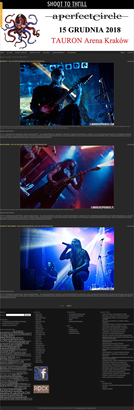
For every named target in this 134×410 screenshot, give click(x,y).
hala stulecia (26, 355)
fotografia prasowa (124, 134)
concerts (90, 134)
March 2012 (39, 361)
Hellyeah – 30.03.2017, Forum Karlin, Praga (115, 315)
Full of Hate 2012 (6, 135)
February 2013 (40, 345)
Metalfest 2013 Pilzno (18, 371)
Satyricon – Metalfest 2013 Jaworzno (114, 362)
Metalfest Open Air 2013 (8, 373)
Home (2, 52)
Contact (130, 52)
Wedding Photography (9, 325)
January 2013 (40, 347)
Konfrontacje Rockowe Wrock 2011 (11, 365)
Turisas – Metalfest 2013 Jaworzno (113, 371)
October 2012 (40, 352)
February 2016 (40, 321)
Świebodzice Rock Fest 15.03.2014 (112, 343)
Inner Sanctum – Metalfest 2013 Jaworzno (116, 373)
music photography (70, 135)
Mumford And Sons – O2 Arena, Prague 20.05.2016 (117, 324)
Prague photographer (96, 135)
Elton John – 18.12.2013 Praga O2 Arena (114, 347)
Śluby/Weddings (58, 52)
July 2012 (38, 354)
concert (66, 134)
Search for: (3, 315)
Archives (46, 52)
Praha (107, 135)
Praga (26, 380)
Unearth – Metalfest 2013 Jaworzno (114, 375)
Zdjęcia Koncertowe (31, 134)
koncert (40, 135)
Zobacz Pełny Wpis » (7, 131)
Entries (73, 329)
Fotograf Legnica (20, 352)
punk (29, 384)
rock (3, 385)
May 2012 (38, 358)
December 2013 (40, 334)
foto (96, 134)
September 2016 (41, 317)
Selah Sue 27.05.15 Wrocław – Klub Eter (115, 327)
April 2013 (39, 341)
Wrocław (12, 386)
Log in (71, 327)
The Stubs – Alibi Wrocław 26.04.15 (113, 333)
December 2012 (40, 349)
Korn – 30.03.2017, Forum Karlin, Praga (114, 314)
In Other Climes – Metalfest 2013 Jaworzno (116, 369)
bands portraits (49, 134)
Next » (69, 305)
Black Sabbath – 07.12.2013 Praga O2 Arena (115, 352)
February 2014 (40, 332)
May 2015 (38, 323)
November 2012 (40, 350)
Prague (85, 135)
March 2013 (39, 343)
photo (79, 135)
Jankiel (18, 357)
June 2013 (38, 338)
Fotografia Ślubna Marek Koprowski (14, 321)
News (70, 319)
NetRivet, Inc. (91, 408)
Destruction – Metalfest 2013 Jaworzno (115, 364)
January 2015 (40, 328)
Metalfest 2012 (8, 369)
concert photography (78, 134)
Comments (73, 331)
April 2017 (39, 314)
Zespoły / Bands (107, 388)
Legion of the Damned (43, 296)
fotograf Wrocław (12, 353)
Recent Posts (35, 52)
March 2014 (39, 330)
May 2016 (38, 319)
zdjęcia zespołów (120, 296)
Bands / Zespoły (21, 52)
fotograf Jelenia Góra (13, 351)
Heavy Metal (32, 135)
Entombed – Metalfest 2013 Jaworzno (114, 367)
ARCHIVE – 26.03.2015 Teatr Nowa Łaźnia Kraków (117, 335)
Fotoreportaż (73, 317)
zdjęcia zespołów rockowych (41, 137)
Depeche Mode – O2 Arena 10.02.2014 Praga (115, 345)
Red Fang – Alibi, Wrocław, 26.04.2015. (114, 329)
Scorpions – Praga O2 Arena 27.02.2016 (114, 326)
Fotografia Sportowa (76, 315)
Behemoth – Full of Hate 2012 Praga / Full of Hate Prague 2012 (22, 61)
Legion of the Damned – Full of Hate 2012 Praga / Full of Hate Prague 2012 (26, 226)
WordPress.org (74, 333)
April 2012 (39, 360)
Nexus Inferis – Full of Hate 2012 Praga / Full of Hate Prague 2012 (23, 144)
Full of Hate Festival (20, 135)
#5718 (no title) (107, 383)
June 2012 (38, 356)
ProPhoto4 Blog (80, 408)
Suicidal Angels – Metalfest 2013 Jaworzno (116, 366)
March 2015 (39, 327)
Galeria (10, 52)
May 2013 (38, 339)
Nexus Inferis (73, 217)
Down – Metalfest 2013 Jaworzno (113, 377)
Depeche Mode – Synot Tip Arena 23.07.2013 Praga (117, 360)
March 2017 (39, 315)
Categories (71, 52)
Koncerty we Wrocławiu (12, 362)
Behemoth (59, 134)
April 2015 (39, 325)
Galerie (104, 387)
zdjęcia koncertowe (117, 135)
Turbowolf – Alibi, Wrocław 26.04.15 (113, 331)
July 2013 (38, 336)
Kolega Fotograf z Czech (10, 323)
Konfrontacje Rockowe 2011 (23, 363)
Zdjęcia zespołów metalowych (19, 137)
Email (123, 52)
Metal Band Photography (53, 135)
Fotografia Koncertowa (14, 134)
